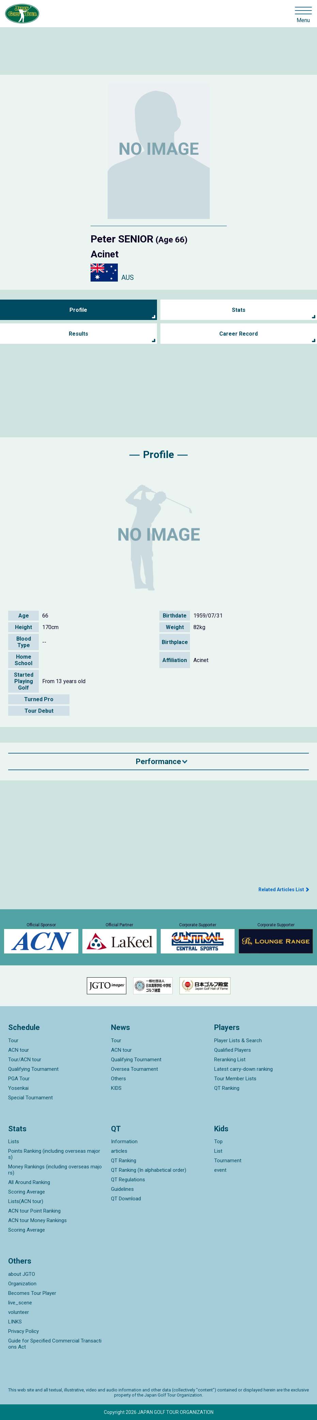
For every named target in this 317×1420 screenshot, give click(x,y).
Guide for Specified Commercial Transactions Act (54, 1344)
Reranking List (229, 1059)
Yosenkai (18, 1088)
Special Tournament (30, 1098)
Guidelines (122, 1189)
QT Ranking (226, 1088)
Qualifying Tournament (33, 1069)
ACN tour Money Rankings (37, 1220)
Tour (13, 1040)
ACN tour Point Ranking (34, 1211)
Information (124, 1141)
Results (78, 334)
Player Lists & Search (238, 1040)
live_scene (20, 1303)
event (220, 1170)
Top (218, 1141)
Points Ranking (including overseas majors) (54, 1154)
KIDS (116, 1088)
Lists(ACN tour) (25, 1201)
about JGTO (21, 1274)
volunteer (18, 1312)
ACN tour (18, 1050)
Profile (78, 310)
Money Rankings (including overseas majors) (55, 1170)
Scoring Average (26, 1192)
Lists (13, 1141)
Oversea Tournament (134, 1069)
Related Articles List (281, 889)
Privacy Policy (23, 1331)
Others (118, 1079)
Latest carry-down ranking (243, 1069)
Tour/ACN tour (24, 1059)
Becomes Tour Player (32, 1293)
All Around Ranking (29, 1182)
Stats (238, 310)
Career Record (238, 334)
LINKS (15, 1322)
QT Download (126, 1199)
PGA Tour (19, 1079)
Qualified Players (232, 1050)
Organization (22, 1284)
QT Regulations (128, 1180)
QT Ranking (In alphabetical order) (148, 1170)
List (218, 1151)
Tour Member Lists (235, 1079)
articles (119, 1151)
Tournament (227, 1160)
